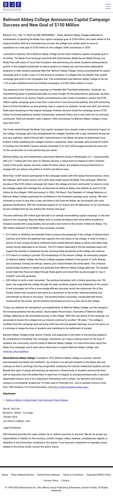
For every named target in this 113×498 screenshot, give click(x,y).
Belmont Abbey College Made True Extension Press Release (37, 400)
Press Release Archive (22, 474)
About (5, 474)
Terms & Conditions (73, 474)
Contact (65, 480)
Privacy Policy (51, 480)
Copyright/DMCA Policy (98, 474)
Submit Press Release (48, 474)
